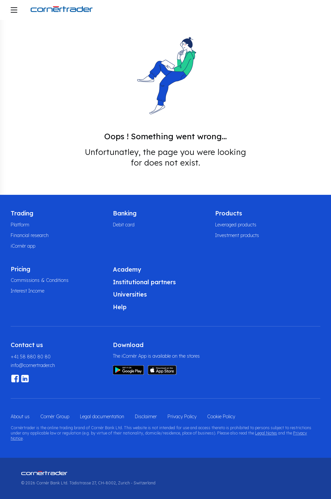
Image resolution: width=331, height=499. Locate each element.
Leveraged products (235, 225)
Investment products (237, 235)
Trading (22, 213)
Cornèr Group (54, 417)
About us (20, 417)
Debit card (124, 225)
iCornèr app (23, 246)
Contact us (27, 345)
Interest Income (27, 291)
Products (228, 213)
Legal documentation (102, 417)
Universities (130, 294)
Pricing (20, 269)
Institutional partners (144, 282)
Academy (127, 269)
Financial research (30, 235)
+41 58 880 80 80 (31, 357)
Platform (20, 225)
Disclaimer (146, 417)
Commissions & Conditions (40, 280)
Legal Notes (266, 433)
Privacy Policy (181, 417)
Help (120, 307)
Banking (125, 213)
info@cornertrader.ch (33, 365)
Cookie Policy (221, 417)
